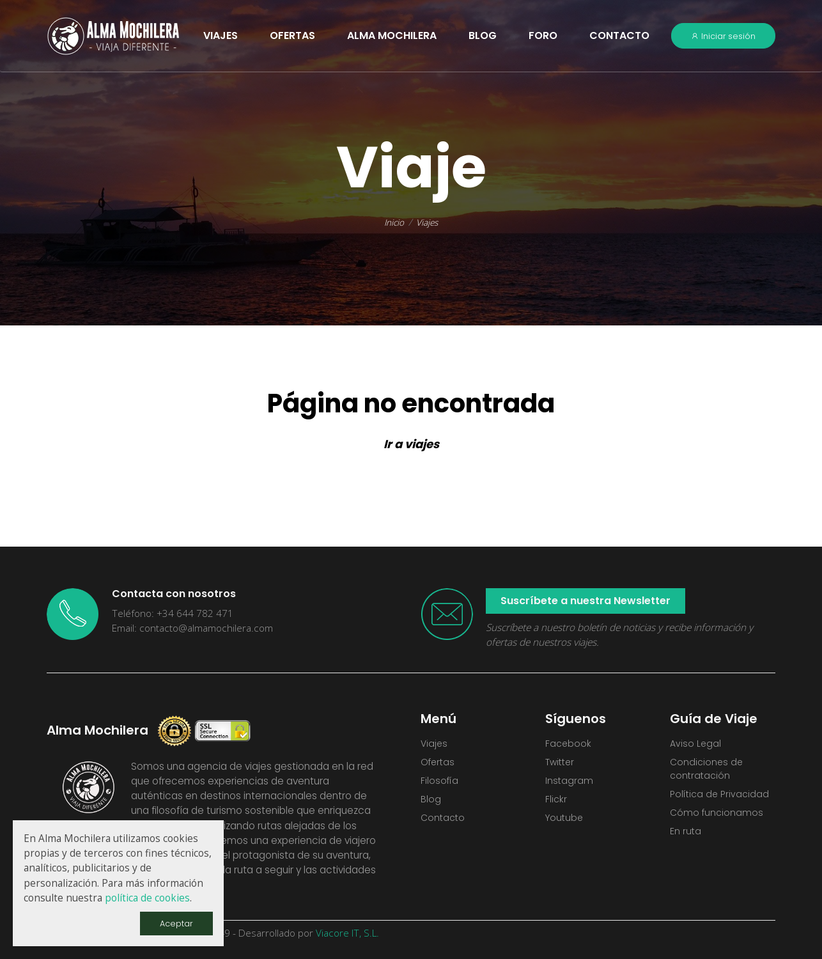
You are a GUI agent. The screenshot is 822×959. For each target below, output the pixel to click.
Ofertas (439, 764)
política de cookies (147, 896)
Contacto (619, 35)
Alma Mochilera (392, 35)
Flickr (556, 804)
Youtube (565, 824)
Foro (543, 35)
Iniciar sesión (723, 36)
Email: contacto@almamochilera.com (192, 628)
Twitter (561, 764)
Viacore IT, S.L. (347, 933)
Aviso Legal (696, 744)
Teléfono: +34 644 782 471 (172, 613)
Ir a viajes (411, 444)
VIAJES (220, 35)
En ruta (686, 839)
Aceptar (175, 922)
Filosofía (440, 784)
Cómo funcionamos (717, 819)
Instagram (569, 784)
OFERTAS (292, 35)
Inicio (393, 221)
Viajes (428, 221)
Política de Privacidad (721, 799)
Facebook (569, 744)
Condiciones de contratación (707, 772)
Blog (483, 35)
